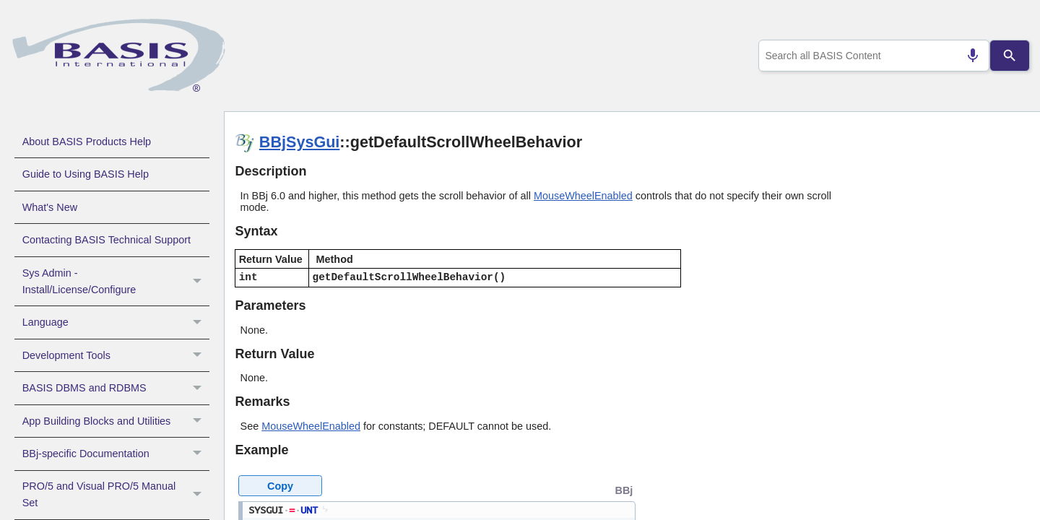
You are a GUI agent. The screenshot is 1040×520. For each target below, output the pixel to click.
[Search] (1009, 56)
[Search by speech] (967, 55)
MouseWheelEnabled (583, 196)
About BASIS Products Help (86, 141)
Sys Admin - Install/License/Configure (115, 281)
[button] (198, 281)
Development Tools (115, 355)
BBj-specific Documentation (115, 453)
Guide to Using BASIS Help (85, 174)
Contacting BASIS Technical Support (106, 240)
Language (115, 322)
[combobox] (871, 56)
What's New (49, 207)
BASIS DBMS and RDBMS (115, 388)
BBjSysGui (299, 142)
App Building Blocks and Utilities (115, 421)
